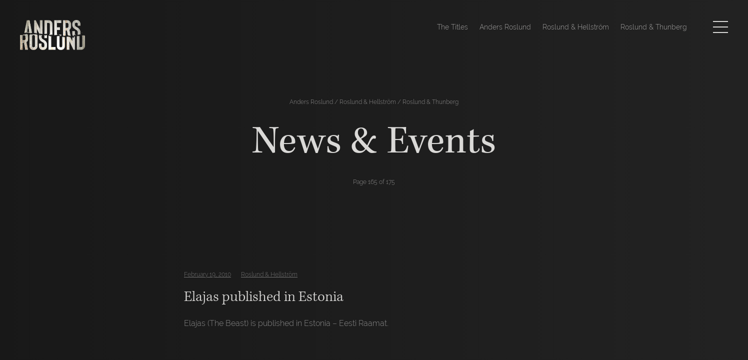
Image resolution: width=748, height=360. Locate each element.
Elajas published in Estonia (264, 297)
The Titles (452, 27)
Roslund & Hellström (575, 27)
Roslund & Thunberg (653, 27)
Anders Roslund (505, 27)
